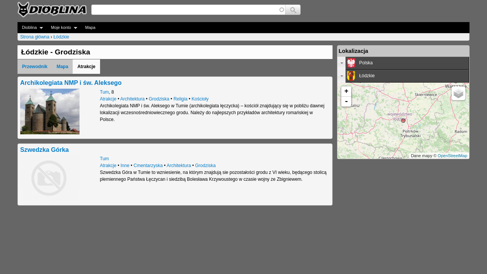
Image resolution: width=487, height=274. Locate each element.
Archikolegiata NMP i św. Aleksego (71, 82)
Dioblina (30, 27)
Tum (104, 92)
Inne (125, 165)
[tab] (403, 63)
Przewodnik (35, 66)
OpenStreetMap (452, 155)
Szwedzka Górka (44, 149)
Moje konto (61, 27)
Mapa (90, 27)
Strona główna (34, 37)
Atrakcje (108, 99)
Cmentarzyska (148, 165)
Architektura (132, 99)
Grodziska (159, 99)
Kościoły (199, 99)
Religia (180, 99)
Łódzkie (61, 37)
